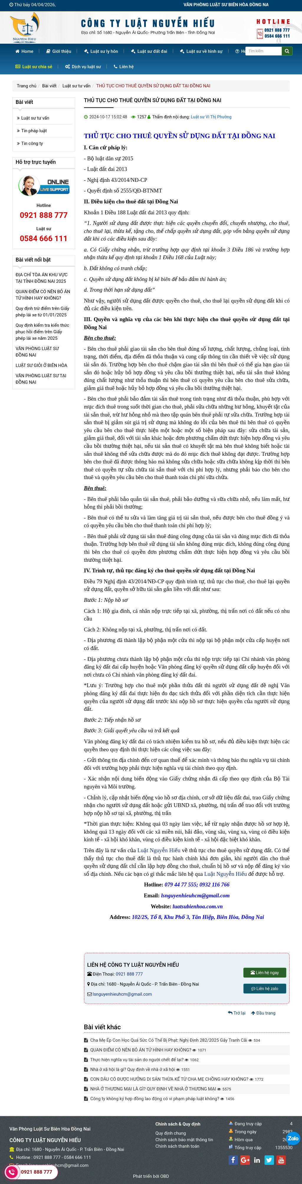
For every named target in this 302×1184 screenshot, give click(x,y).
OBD (164, 1176)
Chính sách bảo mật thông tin (184, 1139)
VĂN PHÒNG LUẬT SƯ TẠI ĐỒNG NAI (41, 379)
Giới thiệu (58, 51)
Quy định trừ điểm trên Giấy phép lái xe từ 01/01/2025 (42, 312)
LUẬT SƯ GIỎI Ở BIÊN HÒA (41, 365)
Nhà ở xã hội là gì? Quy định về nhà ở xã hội (137, 1069)
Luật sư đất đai (149, 51)
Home (24, 51)
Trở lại (237, 1013)
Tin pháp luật (34, 130)
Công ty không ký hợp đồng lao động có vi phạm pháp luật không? (159, 1098)
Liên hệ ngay (265, 972)
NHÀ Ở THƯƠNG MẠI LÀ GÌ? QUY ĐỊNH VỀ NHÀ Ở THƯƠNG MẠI (157, 1089)
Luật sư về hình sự (201, 51)
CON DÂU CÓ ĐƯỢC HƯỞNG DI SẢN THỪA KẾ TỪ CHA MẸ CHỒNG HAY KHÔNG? (174, 1079)
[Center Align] (287, 51)
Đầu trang (263, 1013)
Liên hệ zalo (264, 988)
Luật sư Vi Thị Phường (211, 117)
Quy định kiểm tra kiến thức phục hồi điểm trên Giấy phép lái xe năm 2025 (42, 332)
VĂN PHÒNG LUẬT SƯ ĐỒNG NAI (37, 352)
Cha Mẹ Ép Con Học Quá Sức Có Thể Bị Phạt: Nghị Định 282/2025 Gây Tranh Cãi (172, 1040)
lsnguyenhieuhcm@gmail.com (122, 994)
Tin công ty (32, 143)
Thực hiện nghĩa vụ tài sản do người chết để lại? (141, 1059)
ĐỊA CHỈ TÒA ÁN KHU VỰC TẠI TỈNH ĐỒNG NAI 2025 (42, 278)
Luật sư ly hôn (101, 51)
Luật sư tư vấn (77, 86)
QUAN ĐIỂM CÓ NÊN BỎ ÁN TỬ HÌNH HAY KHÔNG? (145, 1050)
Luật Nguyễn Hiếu (158, 850)
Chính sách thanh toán (177, 1146)
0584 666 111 (44, 238)
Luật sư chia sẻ (33, 66)
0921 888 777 (129, 974)
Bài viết (49, 86)
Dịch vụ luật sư (83, 66)
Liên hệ (124, 66)
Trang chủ (26, 86)
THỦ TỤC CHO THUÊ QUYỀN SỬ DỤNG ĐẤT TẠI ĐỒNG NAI (153, 86)
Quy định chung (170, 1133)
